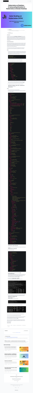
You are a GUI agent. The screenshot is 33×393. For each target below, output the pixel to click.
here (23, 82)
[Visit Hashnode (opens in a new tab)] (16, 390)
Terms (19, 385)
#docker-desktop (24, 325)
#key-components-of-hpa (19, 325)
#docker (11, 325)
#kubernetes (8, 325)
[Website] (17, 381)
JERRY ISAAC (9, 29)
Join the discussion (25, 330)
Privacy (17, 385)
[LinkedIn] (12, 29)
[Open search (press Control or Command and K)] (28, 1)
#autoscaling (14, 325)
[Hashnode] (18, 381)
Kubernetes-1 (16, 36)
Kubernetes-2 (20, 36)
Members (14, 385)
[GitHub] (15, 381)
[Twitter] (14, 381)
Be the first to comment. (18, 332)
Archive (16, 385)
